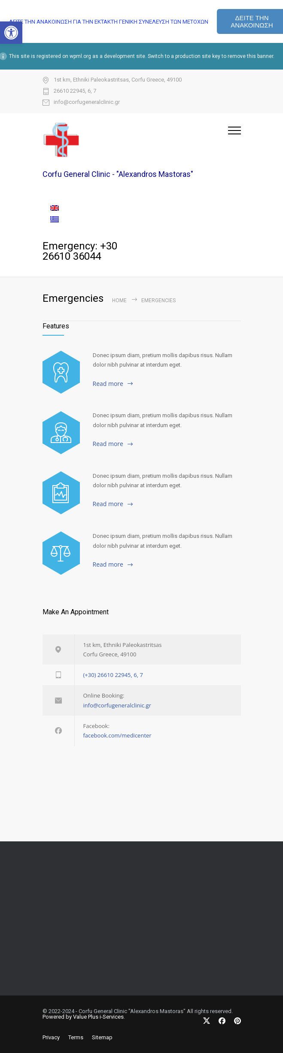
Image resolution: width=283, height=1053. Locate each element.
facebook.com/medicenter (117, 735)
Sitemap (102, 1037)
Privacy (51, 1037)
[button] (11, 32)
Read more (108, 383)
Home (119, 300)
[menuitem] (141, 208)
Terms (75, 1037)
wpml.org (80, 56)
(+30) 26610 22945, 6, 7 (113, 675)
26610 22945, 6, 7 (75, 91)
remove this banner (250, 56)
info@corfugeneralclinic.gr (87, 102)
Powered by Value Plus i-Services (83, 1017)
